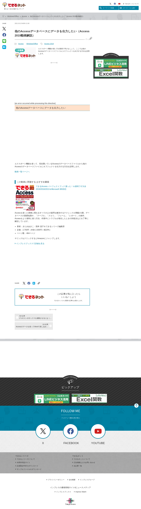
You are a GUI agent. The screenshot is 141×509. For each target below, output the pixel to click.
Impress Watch (80, 483)
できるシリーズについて (25, 451)
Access (24, 16)
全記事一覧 (77, 457)
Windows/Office (13, 16)
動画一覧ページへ (22, 172)
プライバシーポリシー (55, 471)
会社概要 (71, 471)
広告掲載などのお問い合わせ (83, 454)
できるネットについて (131, 4)
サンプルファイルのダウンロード (28, 461)
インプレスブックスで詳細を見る (30, 244)
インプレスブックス (63, 483)
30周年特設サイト (22, 454)
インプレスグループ (86, 471)
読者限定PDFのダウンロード (26, 457)
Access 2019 (49, 44)
